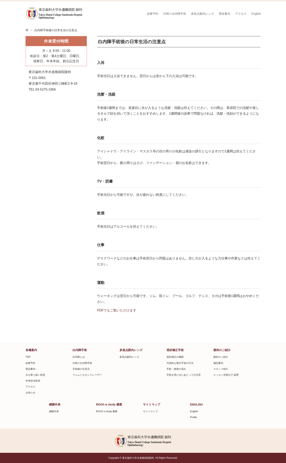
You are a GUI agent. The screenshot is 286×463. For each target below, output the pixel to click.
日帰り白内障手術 (174, 13)
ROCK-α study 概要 (106, 411)
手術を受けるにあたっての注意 (183, 374)
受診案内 (224, 13)
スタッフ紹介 (220, 369)
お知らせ (30, 392)
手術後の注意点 (81, 369)
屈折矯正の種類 (175, 357)
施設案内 (218, 363)
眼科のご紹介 (220, 357)
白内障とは (79, 357)
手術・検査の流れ (176, 369)
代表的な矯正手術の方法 (179, 363)
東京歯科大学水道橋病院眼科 (138, 457)
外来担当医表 (33, 380)
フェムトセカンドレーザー (87, 374)
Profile (193, 417)
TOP (28, 357)
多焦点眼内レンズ (202, 13)
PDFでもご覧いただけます (116, 310)
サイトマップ (150, 411)
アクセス (241, 13)
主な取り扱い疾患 (35, 374)
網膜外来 (54, 411)
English (256, 13)
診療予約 (152, 13)
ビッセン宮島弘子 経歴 (226, 374)
